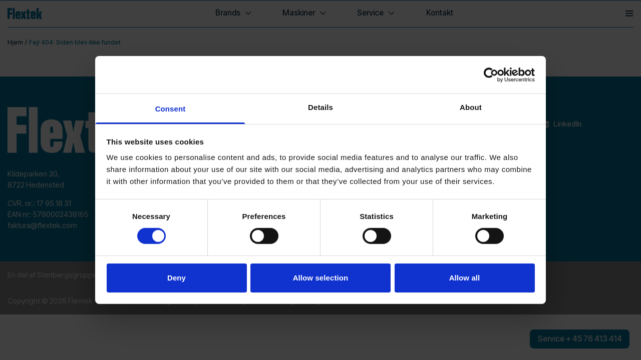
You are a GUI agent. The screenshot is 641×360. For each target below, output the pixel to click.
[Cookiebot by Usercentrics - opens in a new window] (491, 74)
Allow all (464, 278)
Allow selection (321, 278)
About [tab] (471, 107)
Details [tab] (320, 107)
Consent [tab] (170, 108)
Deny (176, 278)
